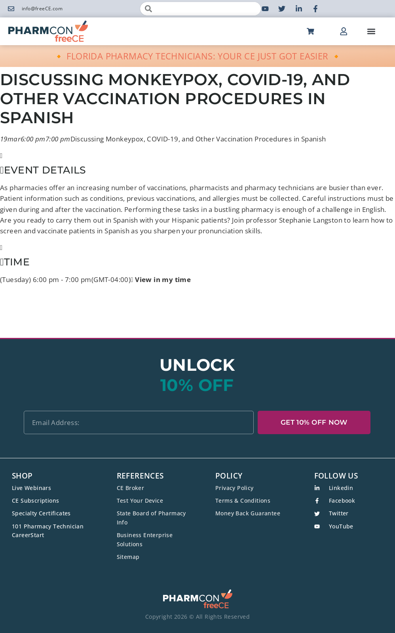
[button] (371, 31)
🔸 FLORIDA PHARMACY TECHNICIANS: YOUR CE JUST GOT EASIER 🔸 (197, 56)
